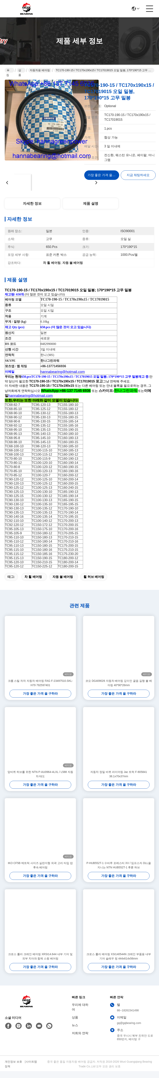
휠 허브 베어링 (93, 583)
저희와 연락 (80, 1040)
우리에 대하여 (80, 1014)
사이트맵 (31, 1068)
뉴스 (75, 1032)
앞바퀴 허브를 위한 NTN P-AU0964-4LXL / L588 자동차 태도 (40, 781)
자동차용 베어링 (40, 70)
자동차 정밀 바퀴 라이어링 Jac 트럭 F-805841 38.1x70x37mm (118, 781)
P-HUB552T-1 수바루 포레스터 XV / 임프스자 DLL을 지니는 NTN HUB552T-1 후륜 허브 (118, 872)
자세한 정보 (32, 204)
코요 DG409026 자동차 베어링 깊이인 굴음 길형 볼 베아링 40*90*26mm (118, 690)
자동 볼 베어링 (62, 583)
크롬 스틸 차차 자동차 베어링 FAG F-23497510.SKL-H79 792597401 (40, 690)
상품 (19, 71)
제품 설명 (90, 204)
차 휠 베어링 (33, 583)
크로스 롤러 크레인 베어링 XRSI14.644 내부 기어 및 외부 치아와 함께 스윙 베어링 (40, 963)
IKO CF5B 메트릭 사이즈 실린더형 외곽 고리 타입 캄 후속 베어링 (40, 872)
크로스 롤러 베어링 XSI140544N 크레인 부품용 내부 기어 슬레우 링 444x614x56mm (118, 963)
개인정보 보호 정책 (13, 1071)
